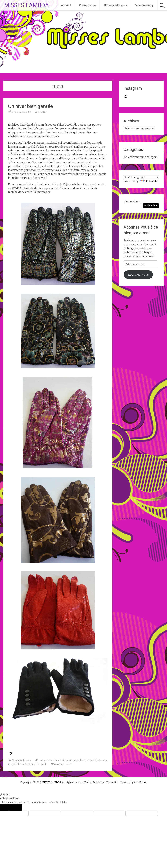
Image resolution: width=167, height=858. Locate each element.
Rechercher (131, 201)
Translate (148, 181)
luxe (97, 760)
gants (76, 760)
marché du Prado (17, 764)
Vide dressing (144, 5)
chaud (56, 760)
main (104, 760)
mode (43, 764)
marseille (33, 764)
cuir (63, 760)
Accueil (66, 5)
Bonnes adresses (115, 5)
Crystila (42, 112)
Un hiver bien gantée (30, 106)
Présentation (87, 5)
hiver (83, 760)
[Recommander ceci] (10, 753)
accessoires (45, 760)
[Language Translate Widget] (141, 177)
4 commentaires (63, 764)
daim (69, 760)
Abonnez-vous (138, 274)
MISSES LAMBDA (26, 5)
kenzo (90, 760)
